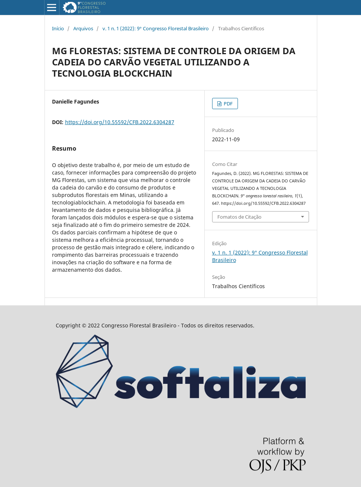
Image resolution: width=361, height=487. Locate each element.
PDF (228, 103)
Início (58, 28)
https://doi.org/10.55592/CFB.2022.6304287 (119, 122)
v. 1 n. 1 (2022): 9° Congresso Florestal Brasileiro (156, 28)
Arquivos (83, 28)
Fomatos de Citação (239, 216)
